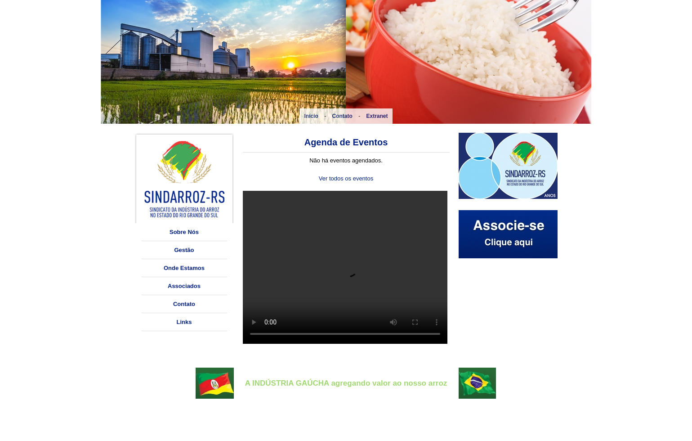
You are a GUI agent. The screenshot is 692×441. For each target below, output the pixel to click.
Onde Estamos (184, 268)
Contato (342, 116)
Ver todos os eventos (346, 178)
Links (184, 322)
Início (311, 116)
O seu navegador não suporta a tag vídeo (345, 267)
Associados (184, 286)
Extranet (377, 116)
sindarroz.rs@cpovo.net (186, 431)
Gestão (184, 250)
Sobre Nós (184, 232)
